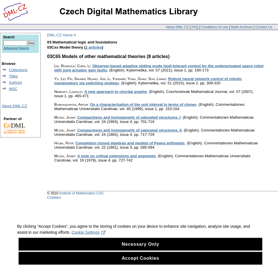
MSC (13, 89)
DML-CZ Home (60, 35)
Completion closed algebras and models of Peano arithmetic (130, 143)
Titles (13, 76)
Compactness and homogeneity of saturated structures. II (129, 130)
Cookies (54, 197)
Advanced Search (16, 48)
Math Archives (241, 27)
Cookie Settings (88, 236)
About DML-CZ (177, 27)
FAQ (194, 27)
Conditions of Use (214, 27)
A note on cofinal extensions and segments (116, 156)
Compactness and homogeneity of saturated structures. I (129, 117)
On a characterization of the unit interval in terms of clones (143, 104)
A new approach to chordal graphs (115, 91)
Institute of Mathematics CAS (81, 193)
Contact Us (263, 27)
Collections (18, 70)
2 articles (93, 47)
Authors (15, 82)
